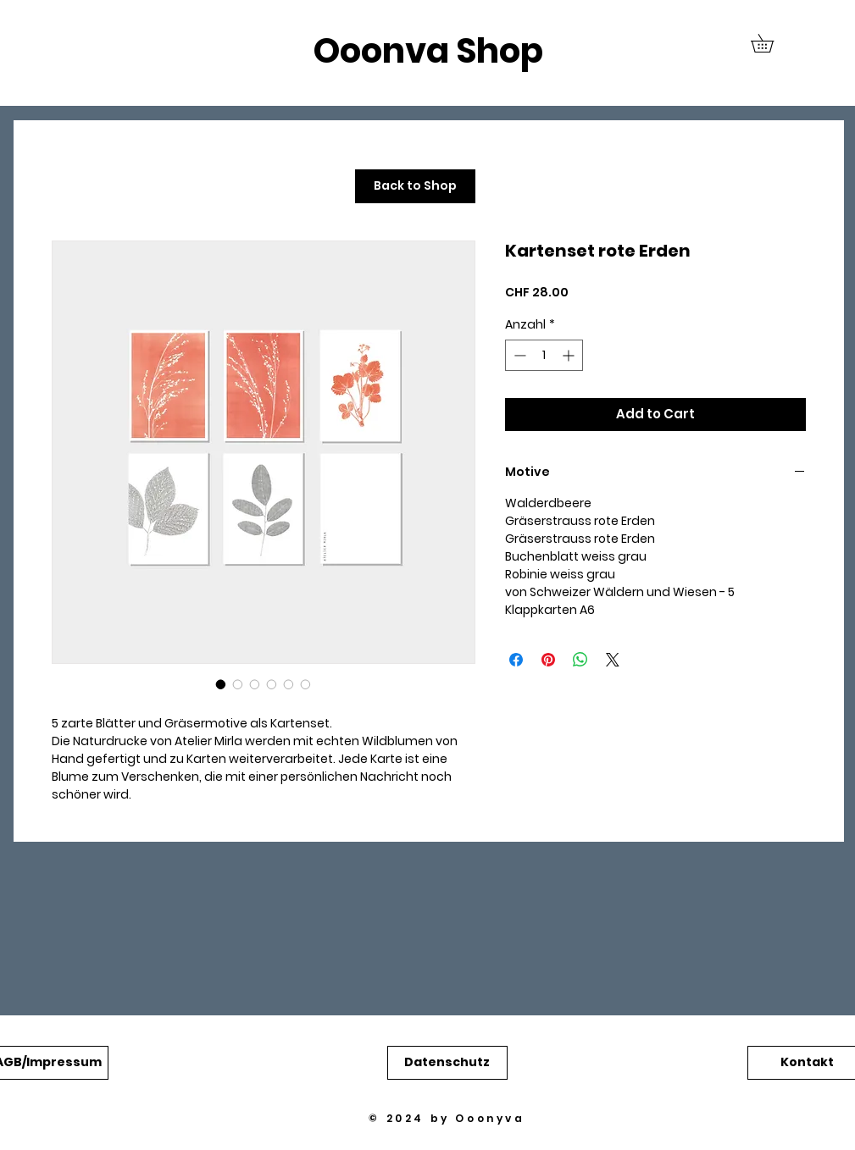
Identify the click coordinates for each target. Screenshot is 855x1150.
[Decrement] (518, 355)
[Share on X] (612, 660)
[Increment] (569, 355)
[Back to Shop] (415, 186)
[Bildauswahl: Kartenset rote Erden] (221, 684)
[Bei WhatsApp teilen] (580, 660)
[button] (771, 43)
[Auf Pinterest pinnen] (548, 660)
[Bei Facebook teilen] (516, 660)
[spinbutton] (544, 355)
